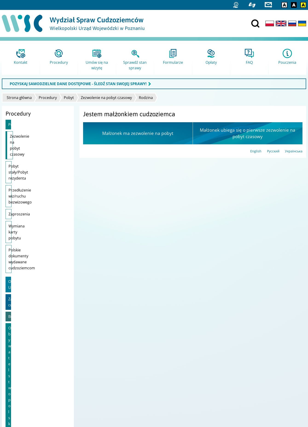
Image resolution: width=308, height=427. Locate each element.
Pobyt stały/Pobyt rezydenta (33, 148)
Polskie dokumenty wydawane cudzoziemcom (35, 205)
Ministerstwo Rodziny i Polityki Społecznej (138, 377)
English (256, 151)
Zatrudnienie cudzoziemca (31, 233)
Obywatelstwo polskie (27, 256)
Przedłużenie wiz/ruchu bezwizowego (29, 163)
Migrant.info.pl (244, 377)
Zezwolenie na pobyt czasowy (106, 97)
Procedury (48, 97)
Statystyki (240, 365)
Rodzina (146, 97)
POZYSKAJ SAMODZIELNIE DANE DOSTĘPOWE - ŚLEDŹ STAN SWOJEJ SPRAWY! (78, 83)
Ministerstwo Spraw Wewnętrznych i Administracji (144, 371)
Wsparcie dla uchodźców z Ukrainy (31, 293)
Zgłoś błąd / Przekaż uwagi (24, 389)
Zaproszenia (19, 178)
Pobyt (69, 97)
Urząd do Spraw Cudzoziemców (130, 365)
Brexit (13, 244)
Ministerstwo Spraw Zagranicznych (133, 383)
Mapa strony (13, 371)
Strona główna (19, 97)
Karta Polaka (19, 279)
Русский (273, 151)
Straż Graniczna (245, 371)
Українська (293, 151)
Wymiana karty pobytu (28, 190)
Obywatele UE (20, 221)
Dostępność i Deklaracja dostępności (32, 377)
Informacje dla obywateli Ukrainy (36, 267)
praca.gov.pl (242, 383)
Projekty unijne (15, 365)
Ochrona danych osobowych (25, 383)
